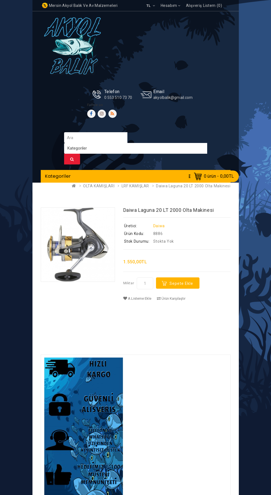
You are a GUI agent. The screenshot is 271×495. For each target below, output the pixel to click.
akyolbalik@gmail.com (173, 97)
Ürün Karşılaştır (171, 298)
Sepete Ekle (181, 283)
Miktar (128, 283)
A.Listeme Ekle (137, 298)
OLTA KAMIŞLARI (98, 186)
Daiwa (159, 226)
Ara (72, 159)
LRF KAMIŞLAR (135, 186)
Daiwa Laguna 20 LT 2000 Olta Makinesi (193, 186)
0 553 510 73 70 (118, 97)
